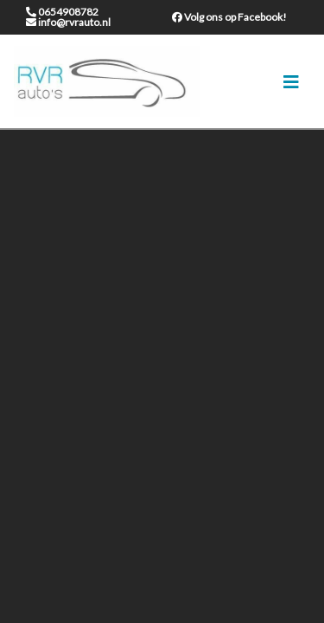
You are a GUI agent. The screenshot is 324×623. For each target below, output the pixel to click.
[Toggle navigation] (291, 81)
